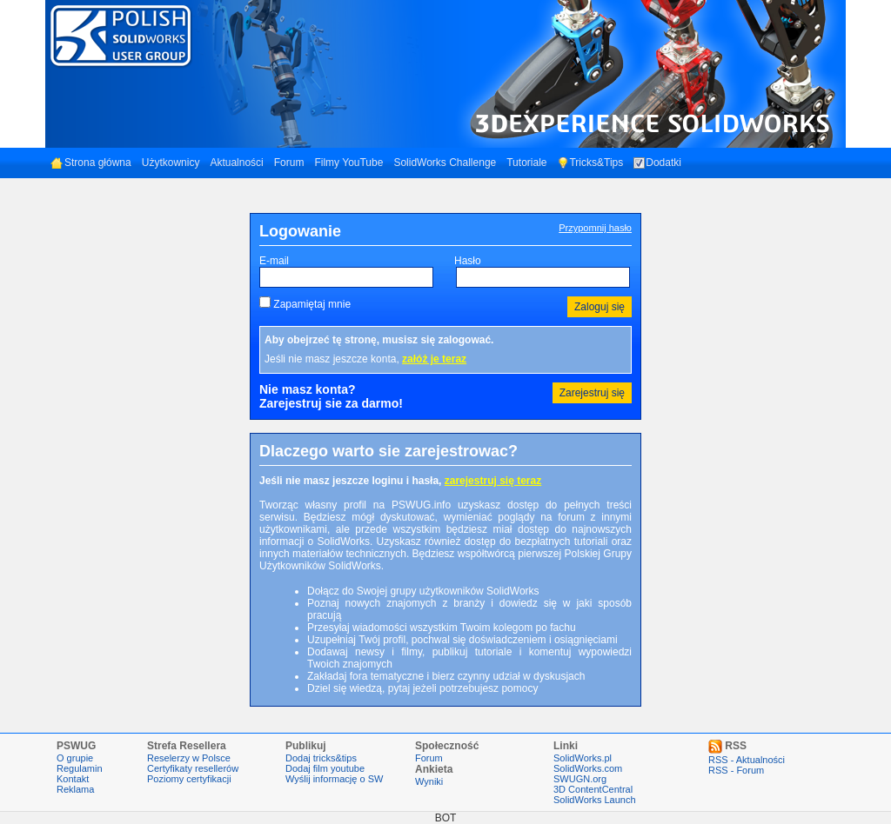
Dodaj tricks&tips (321, 758)
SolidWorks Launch (594, 799)
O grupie (75, 758)
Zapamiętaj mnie (312, 304)
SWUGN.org (579, 779)
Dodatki (657, 162)
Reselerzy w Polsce (189, 758)
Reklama (75, 789)
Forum (289, 162)
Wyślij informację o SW (334, 779)
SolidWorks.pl (582, 758)
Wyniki (429, 781)
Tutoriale (526, 162)
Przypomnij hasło (595, 228)
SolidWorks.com (587, 768)
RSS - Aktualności (746, 759)
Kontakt (73, 779)
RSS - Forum (736, 770)
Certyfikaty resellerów (192, 768)
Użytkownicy (171, 162)
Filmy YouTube (348, 162)
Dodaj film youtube (325, 768)
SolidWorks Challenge (444, 162)
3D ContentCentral (593, 789)
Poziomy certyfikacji (189, 779)
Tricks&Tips (590, 162)
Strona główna (90, 162)
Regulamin (80, 768)
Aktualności (236, 162)
